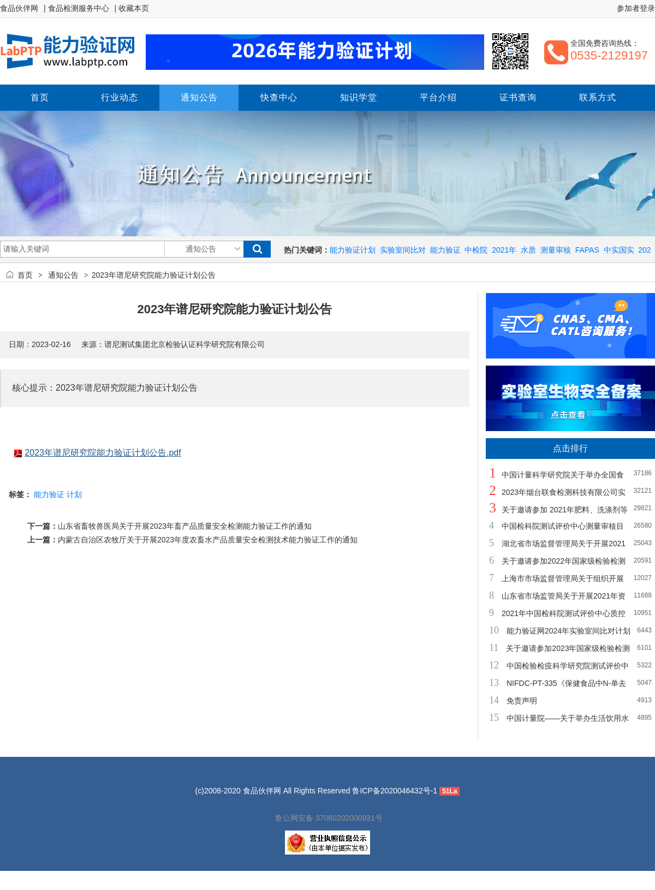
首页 (25, 275)
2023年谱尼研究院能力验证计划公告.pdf (103, 452)
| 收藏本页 (132, 8)
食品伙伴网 (19, 8)
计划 (74, 494)
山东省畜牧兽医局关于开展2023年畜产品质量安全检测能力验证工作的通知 (185, 526)
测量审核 (555, 250)
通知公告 (63, 275)
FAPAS (587, 250)
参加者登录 (636, 8)
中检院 (476, 250)
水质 (528, 250)
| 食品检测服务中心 (76, 8)
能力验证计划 (353, 250)
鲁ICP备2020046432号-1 (394, 790)
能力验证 (445, 250)
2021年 (504, 250)
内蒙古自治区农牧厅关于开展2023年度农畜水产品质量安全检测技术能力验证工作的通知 (208, 539)
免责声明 (522, 700)
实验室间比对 (403, 250)
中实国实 (619, 250)
